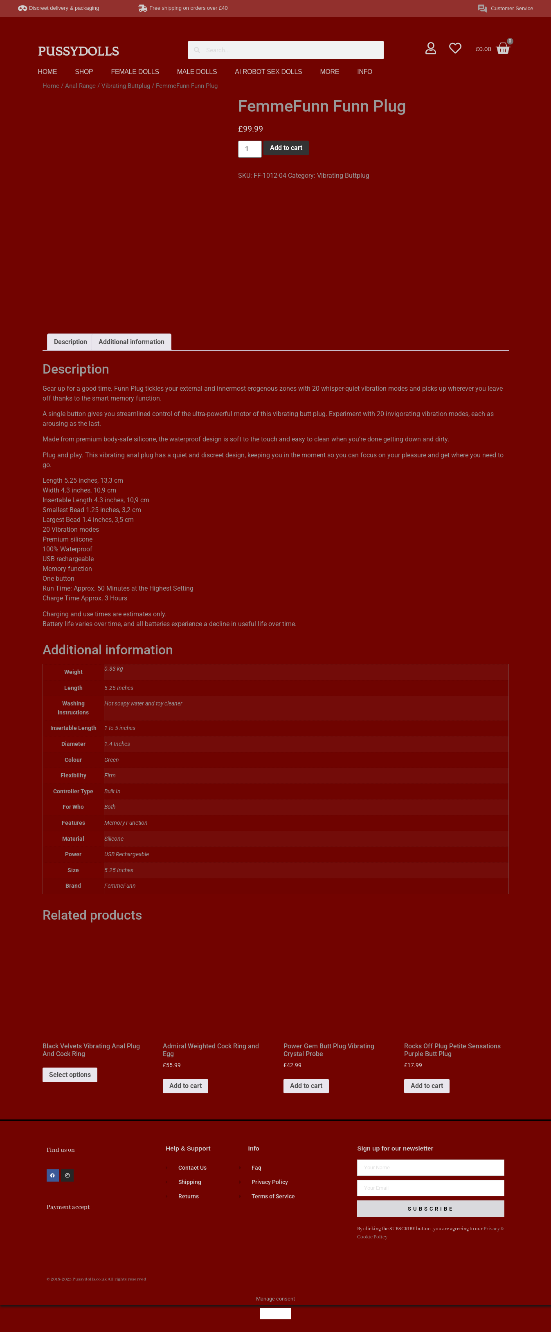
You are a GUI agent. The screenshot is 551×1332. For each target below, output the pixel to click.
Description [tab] (70, 339)
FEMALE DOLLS (135, 71)
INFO (364, 71)
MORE (329, 71)
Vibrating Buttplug (125, 86)
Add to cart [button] (185, 1083)
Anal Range (80, 86)
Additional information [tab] (131, 339)
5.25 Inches (118, 867)
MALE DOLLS (197, 71)
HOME (47, 71)
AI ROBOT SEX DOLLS (268, 71)
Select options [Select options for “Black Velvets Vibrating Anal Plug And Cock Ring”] (70, 1072)
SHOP (84, 71)
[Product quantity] (250, 149)
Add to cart (286, 148)
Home (51, 86)
